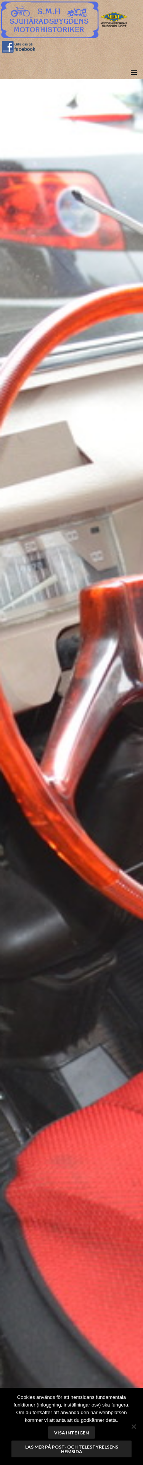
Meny (133, 81)
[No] (133, 1426)
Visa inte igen (71, 1433)
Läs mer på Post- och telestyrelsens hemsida (71, 1449)
